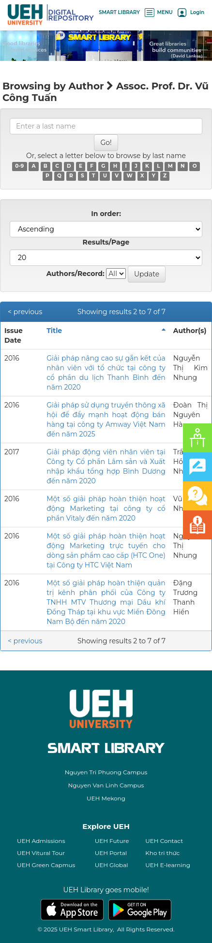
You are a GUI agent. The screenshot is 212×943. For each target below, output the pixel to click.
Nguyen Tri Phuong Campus (106, 772)
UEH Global (111, 865)
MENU (159, 12)
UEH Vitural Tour (41, 852)
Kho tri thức (162, 852)
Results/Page (106, 242)
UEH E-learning (167, 865)
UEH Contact (164, 840)
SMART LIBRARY (119, 12)
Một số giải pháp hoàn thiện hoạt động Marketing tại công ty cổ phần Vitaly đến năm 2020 (106, 508)
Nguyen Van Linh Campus (106, 785)
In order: (106, 213)
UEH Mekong (106, 798)
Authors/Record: (75, 273)
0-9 (19, 166)
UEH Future (112, 840)
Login (191, 12)
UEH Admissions (41, 840)
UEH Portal (111, 852)
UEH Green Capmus (46, 865)
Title (54, 330)
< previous (25, 311)
